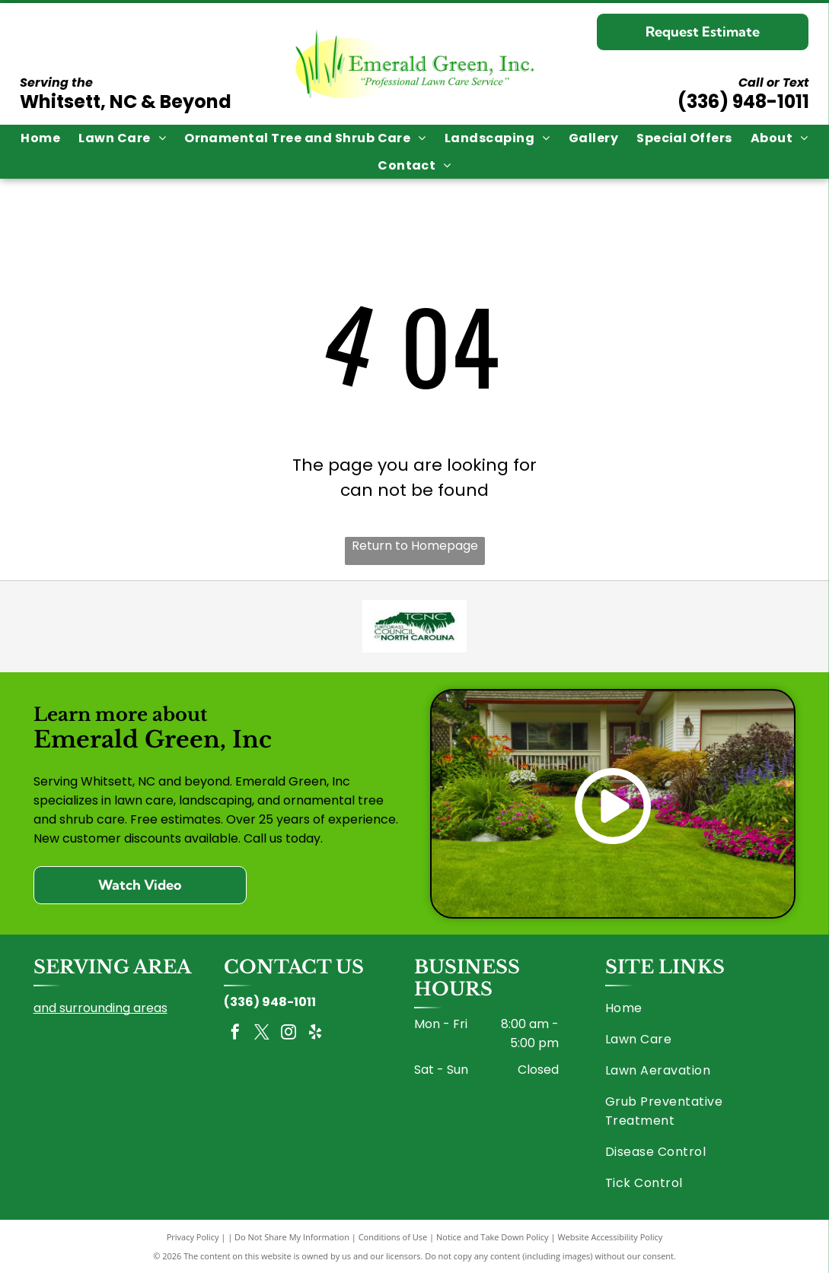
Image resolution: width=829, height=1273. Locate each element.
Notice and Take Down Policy (492, 1237)
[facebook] (235, 1034)
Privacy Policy (193, 1237)
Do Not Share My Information (291, 1237)
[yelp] (315, 1034)
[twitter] (261, 1034)
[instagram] (288, 1034)
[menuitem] (40, 138)
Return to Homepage (415, 545)
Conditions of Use (393, 1237)
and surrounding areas (100, 1008)
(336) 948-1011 (743, 101)
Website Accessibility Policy (609, 1237)
